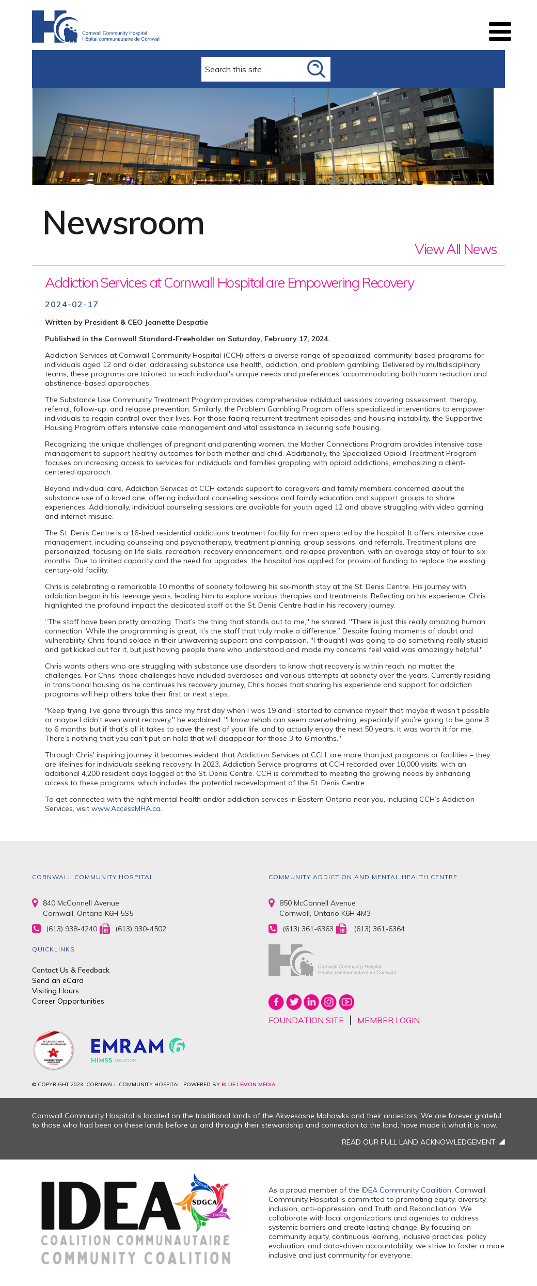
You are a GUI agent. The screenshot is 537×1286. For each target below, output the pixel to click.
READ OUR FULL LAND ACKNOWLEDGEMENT (419, 1142)
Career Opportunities (68, 1001)
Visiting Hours (55, 990)
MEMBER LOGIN (388, 1020)
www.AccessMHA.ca (126, 808)
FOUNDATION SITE (306, 1020)
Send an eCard (58, 980)
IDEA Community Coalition (406, 1190)
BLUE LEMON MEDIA (248, 1084)
